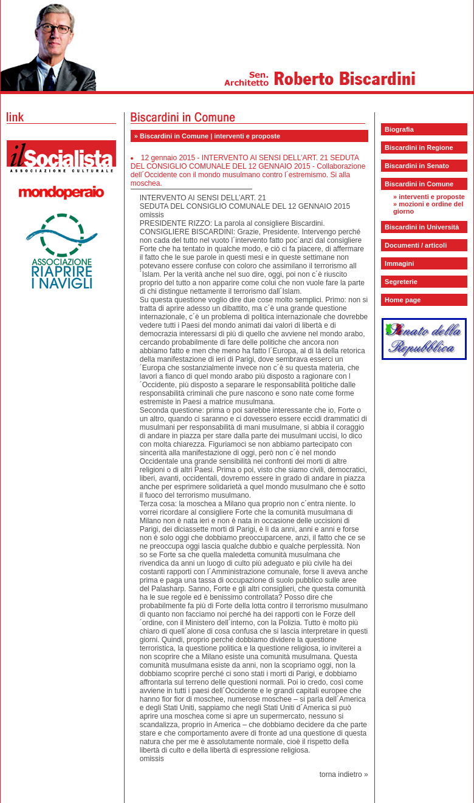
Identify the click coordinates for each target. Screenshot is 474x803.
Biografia (399, 129)
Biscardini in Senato (417, 165)
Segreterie (401, 281)
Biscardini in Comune (419, 184)
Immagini (399, 263)
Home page (403, 299)
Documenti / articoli (416, 245)
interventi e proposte (432, 196)
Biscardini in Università (422, 227)
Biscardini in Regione (419, 147)
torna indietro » (344, 774)
